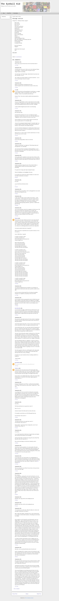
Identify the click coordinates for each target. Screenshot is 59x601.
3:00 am (16, 556)
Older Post (39, 593)
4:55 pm (16, 152)
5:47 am (16, 399)
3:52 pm (16, 97)
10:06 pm (16, 205)
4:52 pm (16, 141)
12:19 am (16, 360)
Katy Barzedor (17, 308)
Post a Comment (16, 588)
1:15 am (16, 470)
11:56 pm (16, 305)
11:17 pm (16, 295)
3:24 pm (16, 417)
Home (4, 13)
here (37, 461)
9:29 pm (16, 193)
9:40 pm (16, 500)
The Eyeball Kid (10, 4)
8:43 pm (16, 177)
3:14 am (16, 379)
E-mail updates (15, 13)
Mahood (16, 218)
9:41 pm (16, 505)
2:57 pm (16, 80)
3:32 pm (16, 87)
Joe (15, 89)
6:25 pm (16, 427)
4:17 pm (16, 108)
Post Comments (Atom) (29, 597)
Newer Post (14, 593)
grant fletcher (17, 362)
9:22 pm (16, 186)
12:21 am (16, 586)
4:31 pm (16, 135)
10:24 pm (16, 215)
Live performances (18, 56)
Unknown (16, 368)
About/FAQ (9, 13)
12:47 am (16, 365)
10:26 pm (16, 283)
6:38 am (16, 494)
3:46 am (16, 387)
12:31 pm (16, 65)
